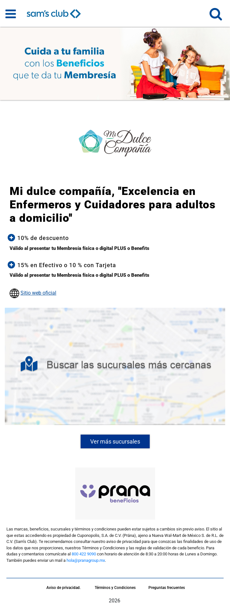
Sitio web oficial (38, 293)
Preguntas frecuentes (166, 587)
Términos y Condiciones (115, 587)
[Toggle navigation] (11, 13)
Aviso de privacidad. (63, 587)
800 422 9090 (84, 554)
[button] (216, 17)
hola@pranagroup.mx (86, 560)
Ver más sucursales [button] (115, 441)
